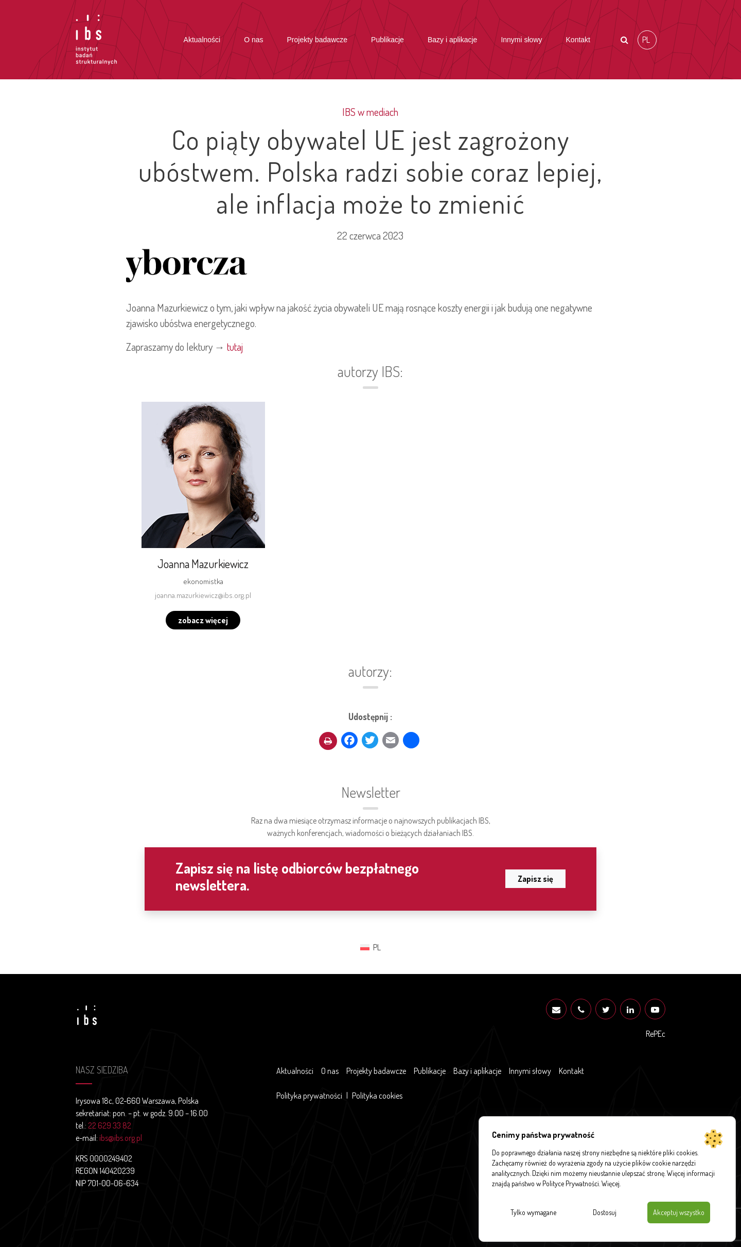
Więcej (611, 1183)
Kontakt (578, 40)
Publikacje (387, 40)
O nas (253, 40)
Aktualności (202, 40)
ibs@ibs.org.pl (120, 1138)
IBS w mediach (370, 111)
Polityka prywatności (309, 1095)
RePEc (655, 1034)
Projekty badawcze (317, 40)
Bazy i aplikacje (453, 40)
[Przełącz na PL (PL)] (647, 39)
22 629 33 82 (109, 1125)
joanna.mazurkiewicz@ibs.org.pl (203, 595)
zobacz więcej (203, 620)
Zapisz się (535, 879)
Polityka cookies (377, 1095)
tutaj (235, 346)
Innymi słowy (521, 40)
